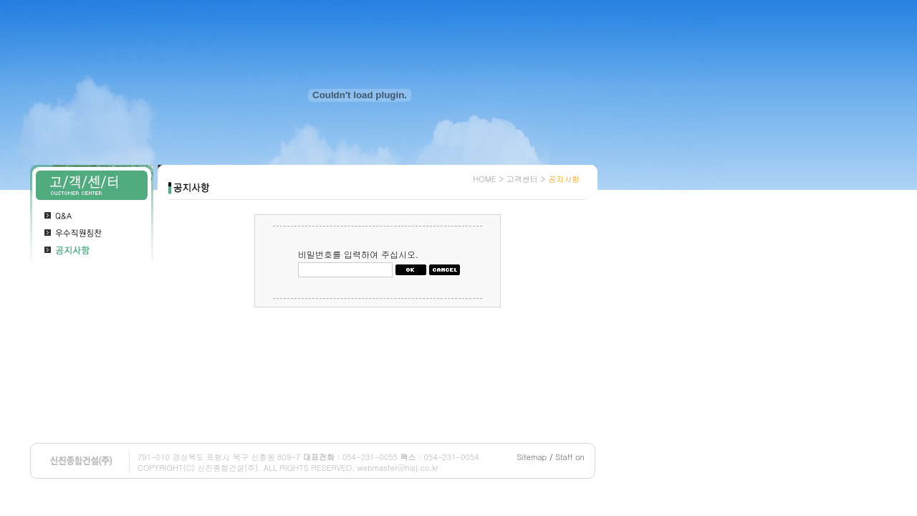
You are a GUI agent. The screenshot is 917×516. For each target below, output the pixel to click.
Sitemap (532, 457)
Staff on (570, 457)
